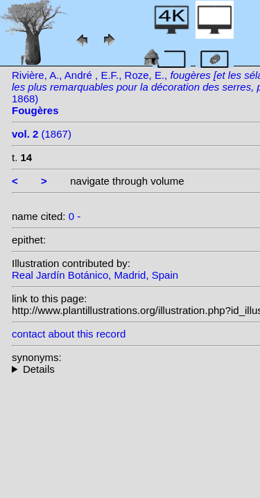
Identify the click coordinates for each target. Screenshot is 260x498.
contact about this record (68, 334)
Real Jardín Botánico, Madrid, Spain (95, 275)
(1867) (41, 134)
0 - (75, 216)
